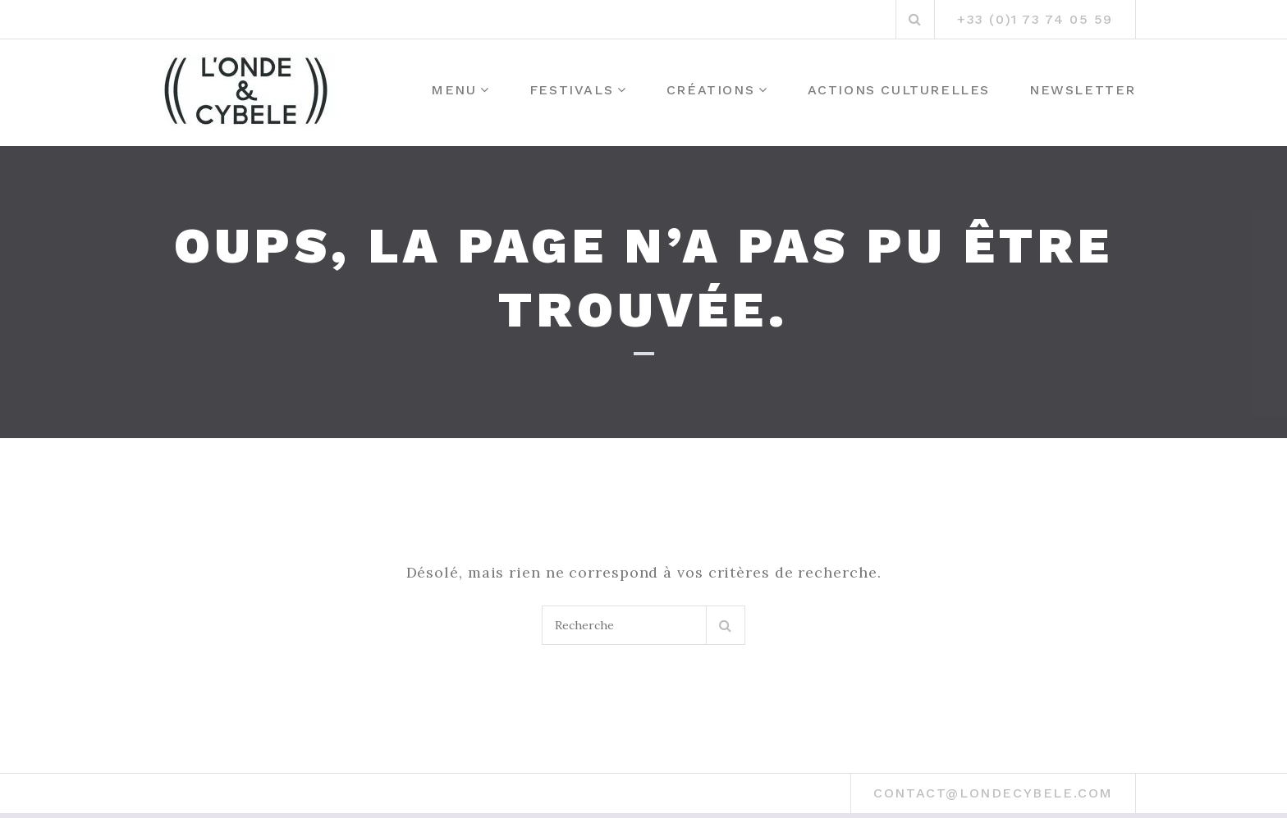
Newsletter (1082, 90)
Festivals (571, 90)
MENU (453, 90)
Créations (710, 90)
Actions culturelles (899, 90)
